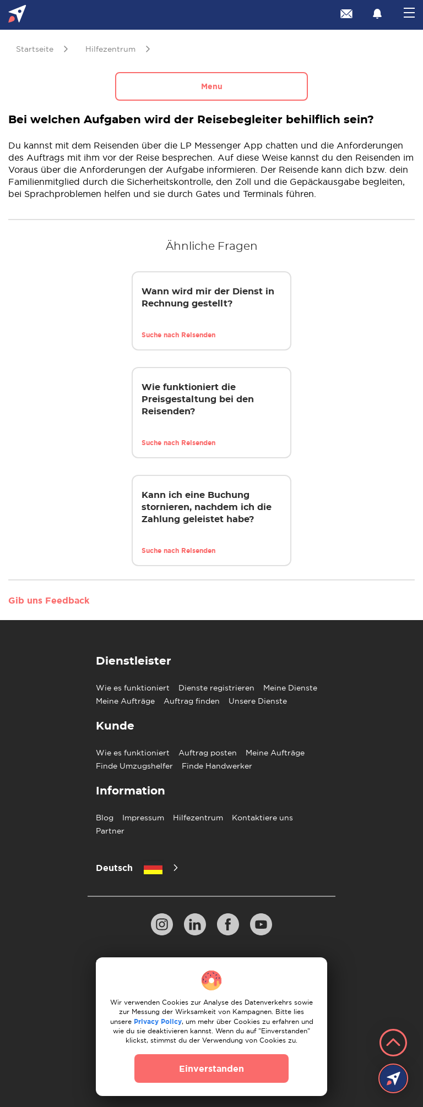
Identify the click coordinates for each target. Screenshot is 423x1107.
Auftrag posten (207, 752)
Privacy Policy (158, 1021)
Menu (212, 86)
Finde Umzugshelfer (134, 765)
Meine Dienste (290, 687)
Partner (110, 830)
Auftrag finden (192, 701)
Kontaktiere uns (262, 817)
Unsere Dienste (258, 701)
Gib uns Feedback (48, 600)
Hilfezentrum (198, 817)
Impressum (143, 817)
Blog (104, 817)
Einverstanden (211, 1068)
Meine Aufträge (125, 701)
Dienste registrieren (216, 687)
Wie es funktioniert (133, 687)
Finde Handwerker (217, 765)
